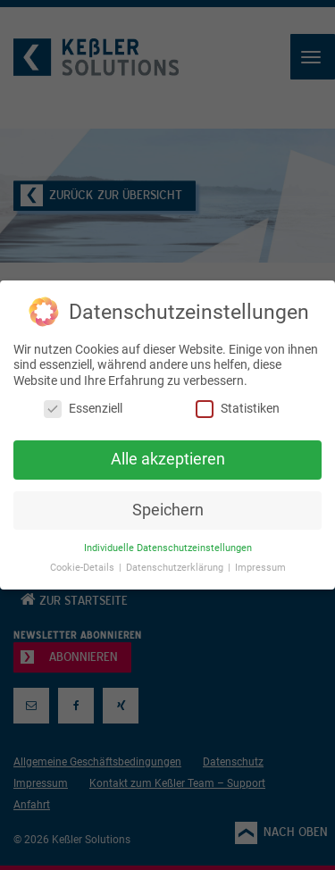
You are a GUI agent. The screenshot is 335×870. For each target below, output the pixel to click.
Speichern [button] (168, 510)
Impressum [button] (260, 567)
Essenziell (83, 408)
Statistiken (238, 408)
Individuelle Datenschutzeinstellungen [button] (168, 548)
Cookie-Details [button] (83, 567)
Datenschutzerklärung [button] (176, 567)
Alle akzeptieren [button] (168, 459)
